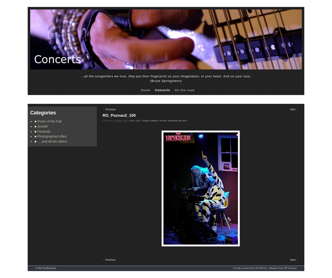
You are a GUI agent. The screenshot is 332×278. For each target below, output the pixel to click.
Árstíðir (43, 126)
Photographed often (52, 136)
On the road (185, 90)
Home (145, 90)
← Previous (109, 109)
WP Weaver (290, 268)
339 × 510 (135, 121)
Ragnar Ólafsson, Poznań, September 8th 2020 (164, 121)
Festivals (44, 131)
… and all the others (52, 141)
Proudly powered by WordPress (250, 268)
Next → (294, 109)
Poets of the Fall (50, 121)
